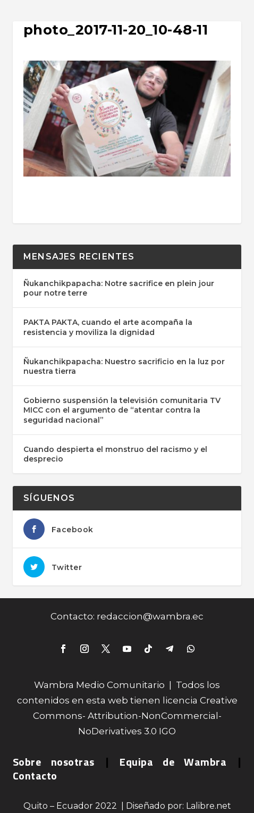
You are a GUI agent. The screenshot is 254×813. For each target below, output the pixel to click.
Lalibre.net (208, 806)
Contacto (35, 775)
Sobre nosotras (54, 761)
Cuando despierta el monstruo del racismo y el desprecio (115, 454)
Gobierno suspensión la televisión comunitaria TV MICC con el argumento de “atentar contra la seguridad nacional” (122, 410)
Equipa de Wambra (173, 761)
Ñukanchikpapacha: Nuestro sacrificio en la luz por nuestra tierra (124, 366)
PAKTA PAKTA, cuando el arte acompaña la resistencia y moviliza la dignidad (107, 327)
